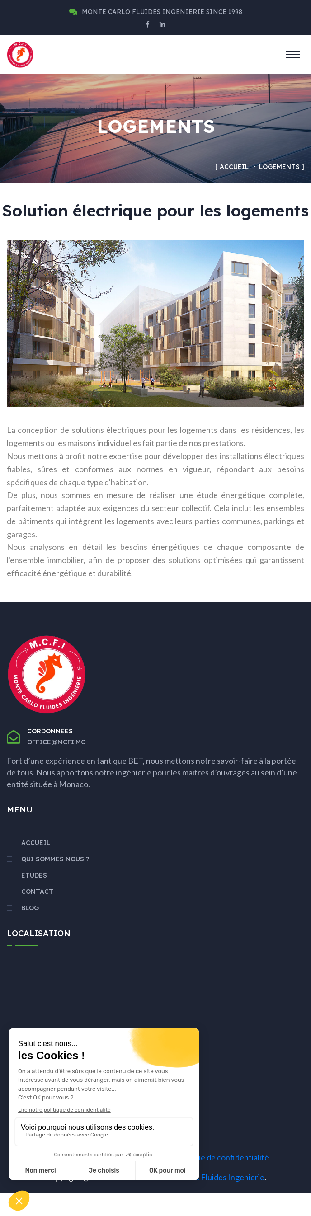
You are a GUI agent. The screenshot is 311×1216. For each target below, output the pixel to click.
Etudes (34, 898)
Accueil (234, 167)
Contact (37, 915)
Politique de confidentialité (221, 1180)
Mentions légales (72, 1180)
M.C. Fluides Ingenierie (223, 1200)
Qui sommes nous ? (55, 882)
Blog (30, 931)
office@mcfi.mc (56, 765)
